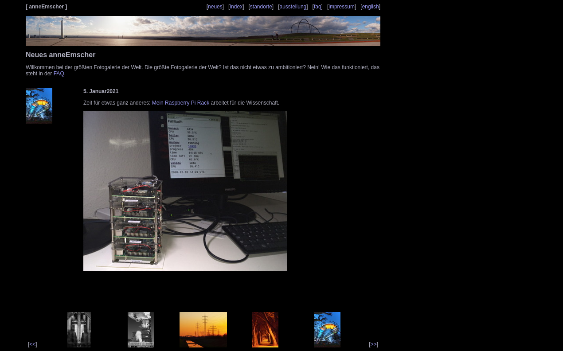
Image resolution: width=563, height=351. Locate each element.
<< (32, 344)
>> (374, 344)
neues (215, 7)
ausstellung (293, 7)
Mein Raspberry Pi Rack (180, 103)
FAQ (59, 73)
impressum (341, 7)
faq (317, 7)
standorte (261, 7)
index (236, 7)
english (370, 7)
